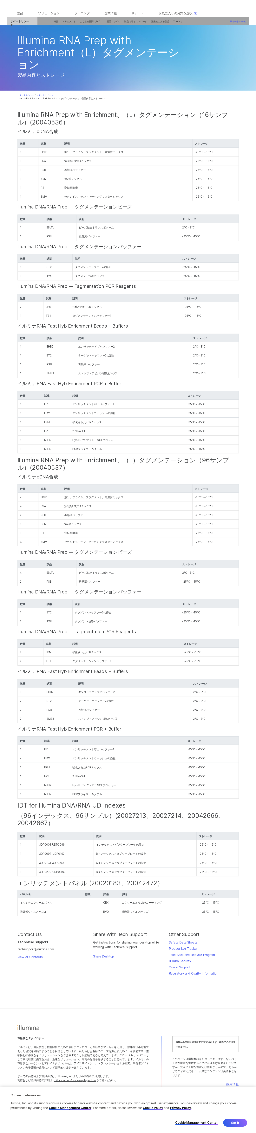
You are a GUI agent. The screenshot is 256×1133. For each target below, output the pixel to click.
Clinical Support (179, 969)
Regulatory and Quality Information (193, 975)
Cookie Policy (153, 1109)
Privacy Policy (180, 1109)
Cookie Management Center (70, 1109)
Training (170, 23)
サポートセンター (25, 97)
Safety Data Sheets (183, 944)
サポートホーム (231, 23)
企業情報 (110, 16)
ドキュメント (62, 23)
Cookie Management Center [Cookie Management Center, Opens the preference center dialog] (196, 1124)
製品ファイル (106, 23)
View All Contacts (30, 959)
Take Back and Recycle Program (192, 957)
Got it (235, 1124)
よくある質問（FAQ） (84, 23)
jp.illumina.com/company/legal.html (74, 1082)
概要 (49, 23)
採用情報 (232, 1086)
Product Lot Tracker (183, 951)
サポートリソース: (45, 97)
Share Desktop (103, 958)
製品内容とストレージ (128, 23)
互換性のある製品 (153, 23)
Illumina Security (180, 963)
